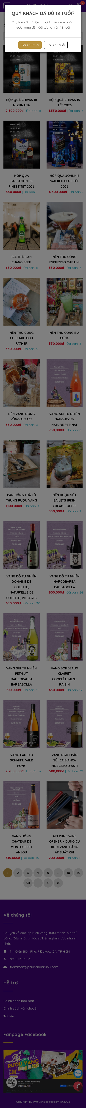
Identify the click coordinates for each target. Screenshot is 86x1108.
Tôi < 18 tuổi (56, 45)
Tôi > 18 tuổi (30, 45)
